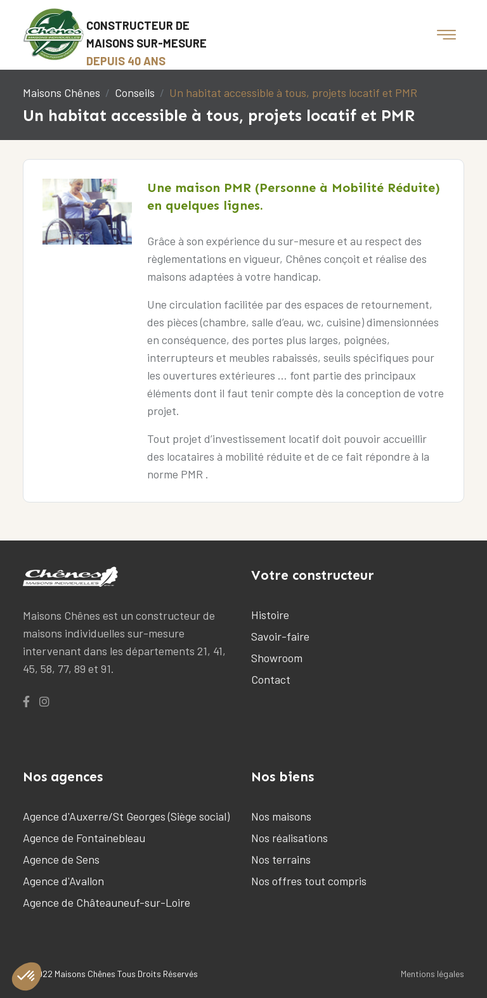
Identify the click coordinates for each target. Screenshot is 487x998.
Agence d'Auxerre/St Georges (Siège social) (126, 816)
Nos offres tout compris (309, 881)
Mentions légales (432, 973)
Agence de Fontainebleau (84, 838)
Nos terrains (281, 859)
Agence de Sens (61, 859)
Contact (270, 679)
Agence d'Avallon (63, 881)
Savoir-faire (280, 636)
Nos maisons (281, 816)
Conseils (135, 92)
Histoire (270, 615)
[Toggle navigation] (446, 35)
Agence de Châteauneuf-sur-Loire (106, 902)
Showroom (276, 658)
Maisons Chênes (61, 92)
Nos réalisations (289, 838)
